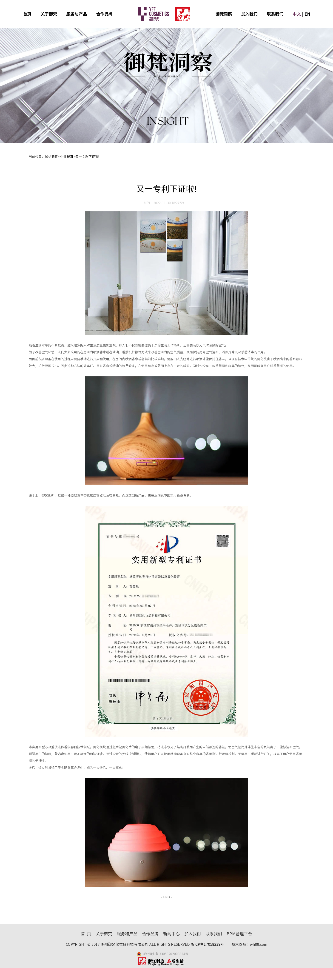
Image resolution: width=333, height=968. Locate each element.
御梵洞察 (223, 14)
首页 (27, 14)
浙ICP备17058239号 (208, 944)
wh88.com (258, 944)
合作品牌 (104, 14)
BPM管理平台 (239, 934)
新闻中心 (171, 934)
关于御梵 (48, 14)
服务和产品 (127, 934)
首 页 (86, 934)
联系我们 (275, 14)
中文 (297, 14)
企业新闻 (66, 156)
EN (307, 14)
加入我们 (249, 14)
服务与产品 (76, 14)
